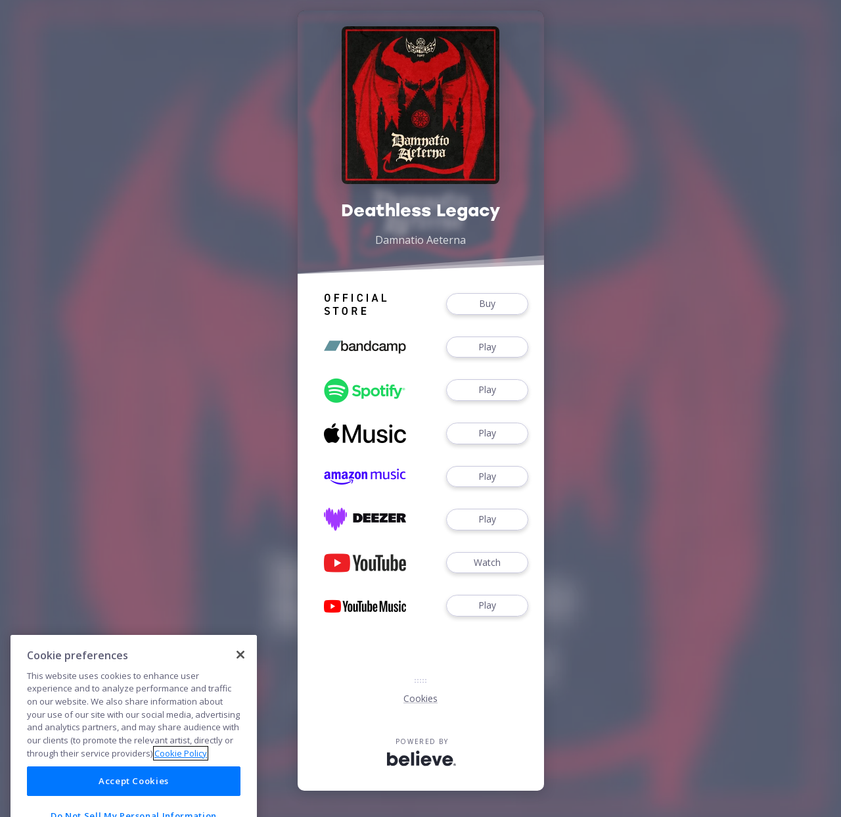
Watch (487, 563)
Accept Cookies (134, 800)
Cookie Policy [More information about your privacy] (180, 773)
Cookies (420, 698)
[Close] (240, 674)
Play (487, 347)
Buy (487, 304)
